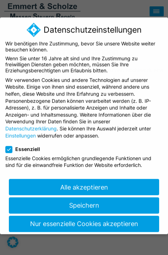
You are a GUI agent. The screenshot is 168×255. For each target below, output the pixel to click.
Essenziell (25, 144)
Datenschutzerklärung (31, 124)
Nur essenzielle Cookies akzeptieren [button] (84, 219)
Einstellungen (20, 131)
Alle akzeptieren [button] (84, 182)
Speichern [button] (84, 201)
